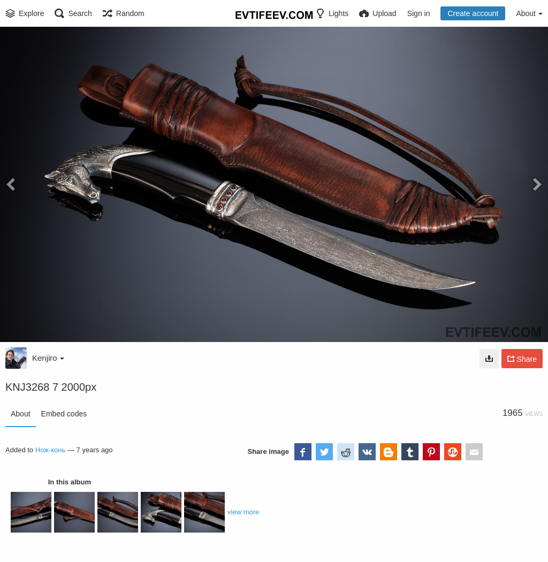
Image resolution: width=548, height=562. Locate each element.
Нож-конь (50, 450)
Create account (472, 13)
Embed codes (64, 413)
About (21, 413)
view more (243, 512)
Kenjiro (48, 357)
